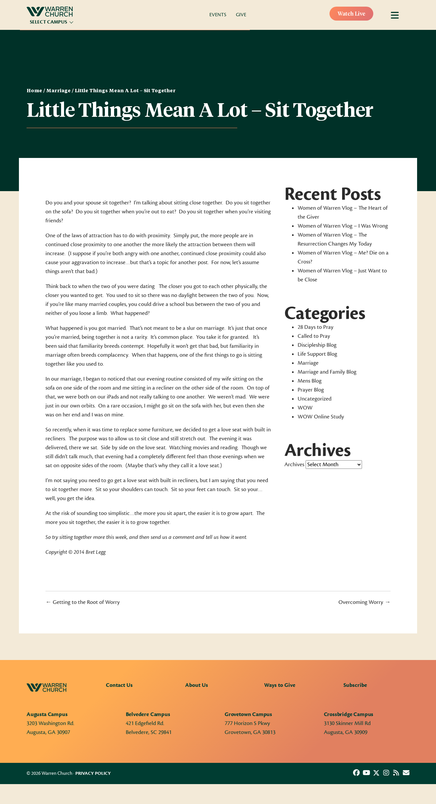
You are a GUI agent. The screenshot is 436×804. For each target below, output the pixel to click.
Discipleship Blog (317, 345)
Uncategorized (314, 398)
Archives (294, 464)
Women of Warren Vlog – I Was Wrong (343, 226)
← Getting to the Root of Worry (82, 602)
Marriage (58, 91)
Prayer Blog (311, 390)
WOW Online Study (321, 416)
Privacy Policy (93, 773)
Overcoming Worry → (364, 602)
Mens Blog (310, 381)
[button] (356, 772)
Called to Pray (314, 336)
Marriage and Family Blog (327, 372)
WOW (305, 407)
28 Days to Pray (315, 327)
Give (241, 15)
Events (217, 15)
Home (34, 91)
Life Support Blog (317, 354)
